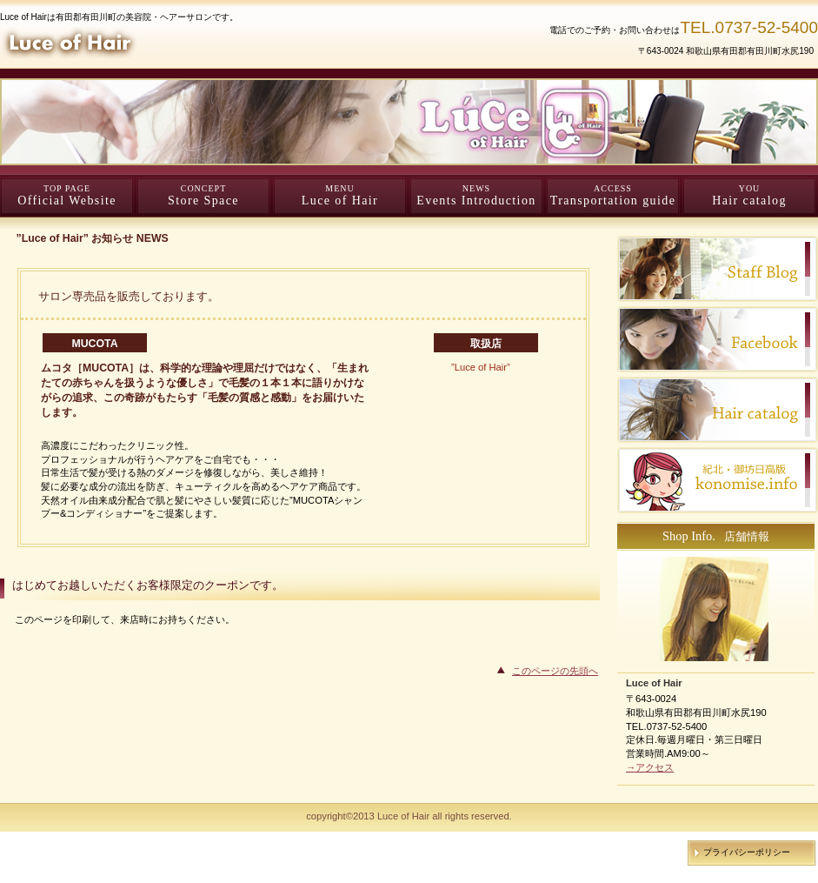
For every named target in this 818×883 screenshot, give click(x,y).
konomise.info (717, 480)
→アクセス (650, 767)
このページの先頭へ (555, 671)
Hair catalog (717, 410)
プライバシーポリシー (746, 852)
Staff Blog (717, 269)
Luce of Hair (208, 42)
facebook (717, 339)
